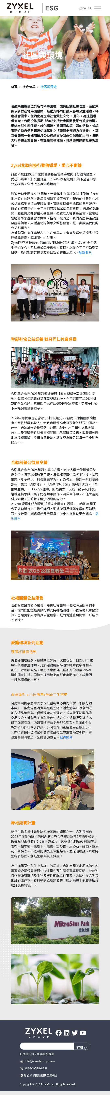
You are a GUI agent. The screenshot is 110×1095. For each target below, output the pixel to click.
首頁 (14, 86)
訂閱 (82, 1047)
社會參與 (28, 86)
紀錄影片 (85, 252)
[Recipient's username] (47, 1046)
